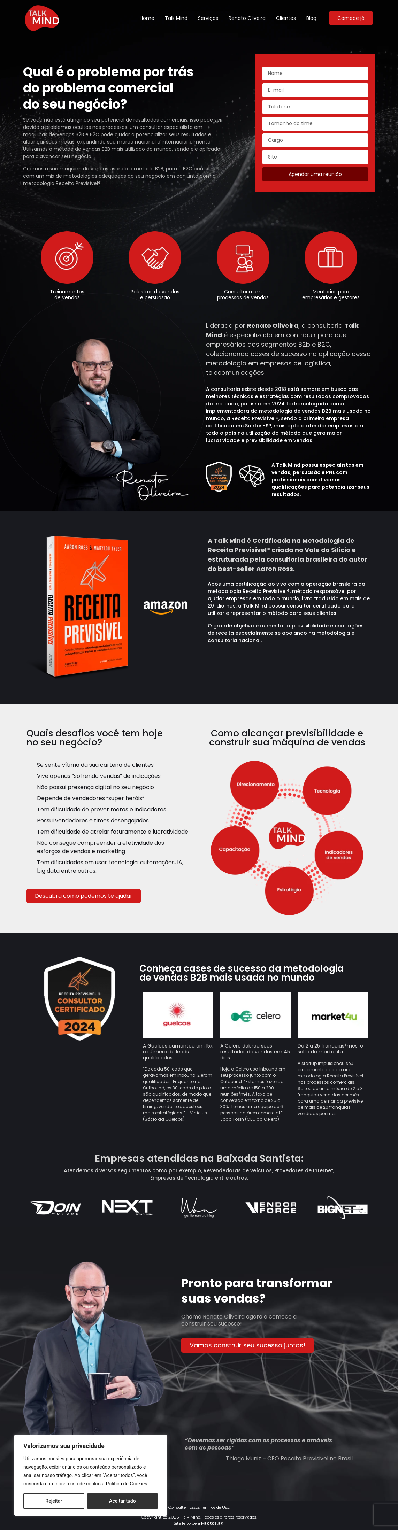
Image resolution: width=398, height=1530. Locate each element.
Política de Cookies (126, 1483)
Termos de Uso (215, 1507)
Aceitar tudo (122, 1501)
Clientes (286, 18)
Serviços (208, 18)
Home (147, 18)
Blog (311, 18)
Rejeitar (53, 1501)
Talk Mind (176, 18)
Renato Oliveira (247, 18)
